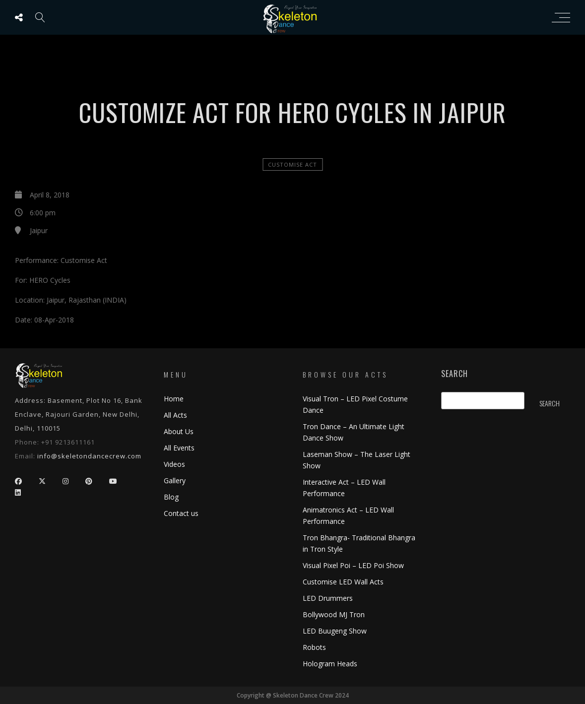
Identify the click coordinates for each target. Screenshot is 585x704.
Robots (314, 647)
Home (174, 398)
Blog (171, 497)
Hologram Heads (330, 663)
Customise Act (292, 164)
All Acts (175, 415)
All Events (179, 447)
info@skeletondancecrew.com (89, 455)
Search (454, 374)
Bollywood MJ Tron (334, 614)
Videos (174, 464)
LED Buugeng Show (335, 631)
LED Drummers (328, 598)
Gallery (175, 480)
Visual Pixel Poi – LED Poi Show (353, 565)
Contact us (181, 513)
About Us (179, 431)
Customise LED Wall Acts (343, 581)
